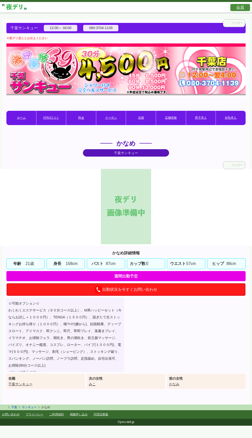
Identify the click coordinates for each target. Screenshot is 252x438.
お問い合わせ (11, 414)
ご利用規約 (56, 414)
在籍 (141, 117)
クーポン (111, 117)
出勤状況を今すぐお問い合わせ (126, 289)
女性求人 (230, 117)
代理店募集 (101, 414)
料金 (81, 117)
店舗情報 (171, 117)
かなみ (174, 384)
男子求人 (201, 117)
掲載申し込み (79, 414)
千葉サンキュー (20, 384)
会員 (240, 7)
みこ (92, 384)
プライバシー (34, 414)
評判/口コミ (51, 117)
